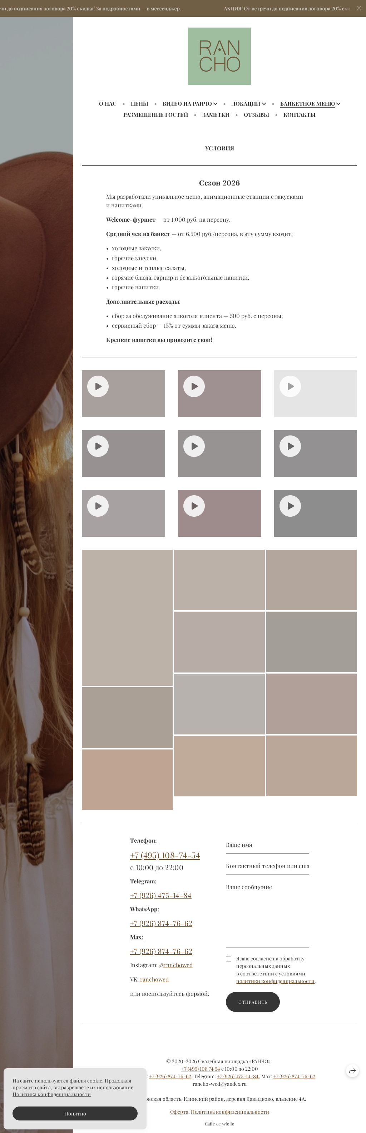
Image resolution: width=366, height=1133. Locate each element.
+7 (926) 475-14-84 (161, 898)
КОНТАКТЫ (299, 114)
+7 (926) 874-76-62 (161, 926)
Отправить (252, 1005)
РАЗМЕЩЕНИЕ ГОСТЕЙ (155, 114)
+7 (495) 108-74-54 (165, 858)
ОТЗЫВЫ (256, 114)
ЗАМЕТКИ (215, 114)
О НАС (108, 103)
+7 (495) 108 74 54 (200, 1068)
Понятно (75, 1113)
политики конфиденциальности (275, 984)
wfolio (228, 1124)
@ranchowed (176, 968)
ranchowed (154, 983)
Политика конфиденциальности (230, 1111)
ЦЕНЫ (139, 103)
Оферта (179, 1111)
